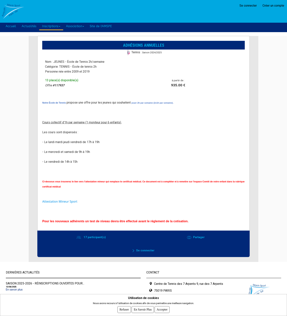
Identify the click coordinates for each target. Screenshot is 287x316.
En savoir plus (14, 289)
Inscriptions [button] (51, 26)
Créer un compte (273, 5)
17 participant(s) (94, 237)
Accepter (162, 309)
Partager (199, 237)
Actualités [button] (29, 26)
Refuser (124, 309)
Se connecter (248, 5)
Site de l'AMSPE (101, 26)
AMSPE (37, 11)
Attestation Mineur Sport (59, 201)
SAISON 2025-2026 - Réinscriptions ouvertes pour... (45, 283)
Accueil (11, 26)
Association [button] (75, 26)
